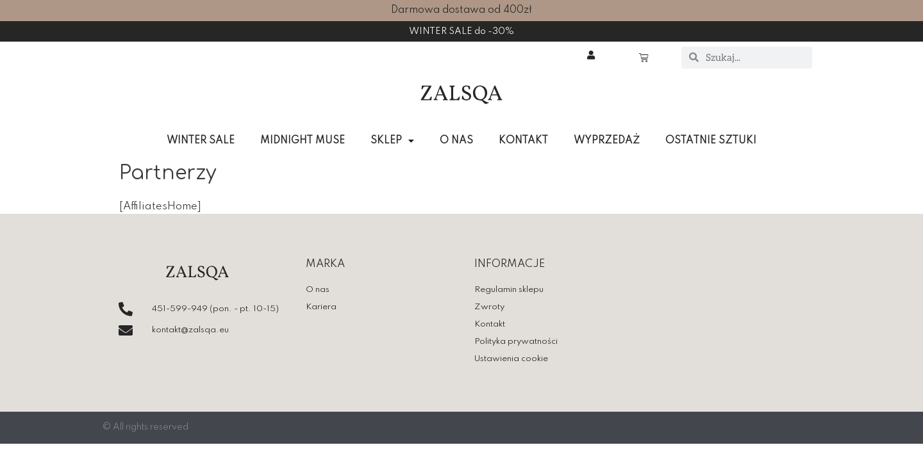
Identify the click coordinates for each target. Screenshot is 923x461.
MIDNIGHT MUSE (302, 141)
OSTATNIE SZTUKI (710, 141)
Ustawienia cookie (511, 360)
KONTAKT (523, 141)
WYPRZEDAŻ (607, 141)
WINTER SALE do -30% (462, 31)
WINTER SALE (201, 141)
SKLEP (392, 141)
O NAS (456, 141)
